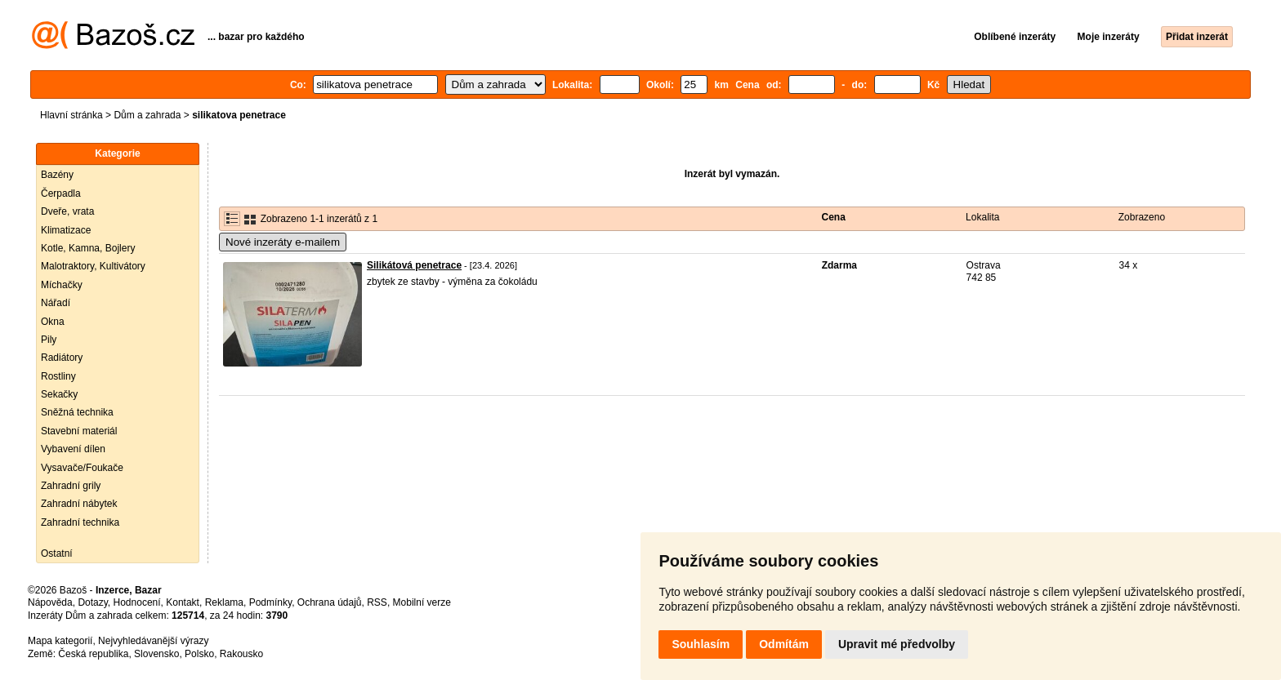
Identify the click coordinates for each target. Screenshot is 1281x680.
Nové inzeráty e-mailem (282, 242)
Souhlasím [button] (701, 644)
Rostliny (58, 376)
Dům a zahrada (147, 115)
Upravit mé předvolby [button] (896, 644)
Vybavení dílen (73, 449)
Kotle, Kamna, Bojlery (88, 248)
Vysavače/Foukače (82, 467)
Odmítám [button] (784, 644)
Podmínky (270, 602)
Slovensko (156, 654)
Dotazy (92, 602)
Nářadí (55, 303)
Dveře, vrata (67, 211)
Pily (48, 339)
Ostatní (57, 553)
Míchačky (62, 285)
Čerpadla (61, 193)
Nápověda (50, 602)
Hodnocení (137, 602)
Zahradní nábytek (79, 503)
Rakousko (241, 654)
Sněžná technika (77, 412)
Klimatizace (66, 230)
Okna (53, 321)
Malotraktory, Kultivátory (93, 266)
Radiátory (62, 357)
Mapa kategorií (60, 641)
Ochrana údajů (329, 602)
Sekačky (59, 394)
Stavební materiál (79, 431)
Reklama (224, 602)
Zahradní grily (70, 485)
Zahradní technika (80, 522)
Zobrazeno (1141, 217)
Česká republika (93, 654)
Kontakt (182, 602)
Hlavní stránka (71, 115)
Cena (834, 217)
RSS (377, 602)
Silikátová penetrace (414, 265)
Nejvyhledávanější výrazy (153, 641)
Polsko (199, 654)
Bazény (57, 174)
